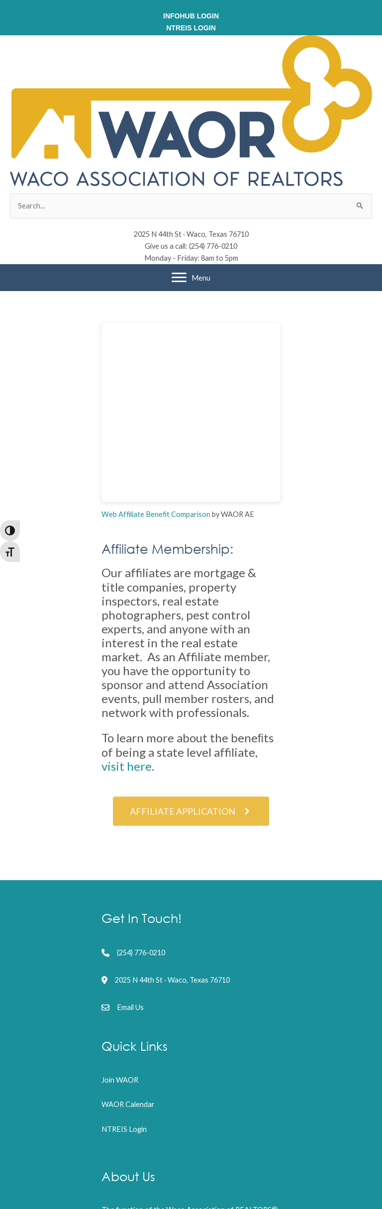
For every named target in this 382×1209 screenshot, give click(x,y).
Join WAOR (119, 1080)
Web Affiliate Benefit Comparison (155, 514)
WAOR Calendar (128, 1104)
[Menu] (191, 277)
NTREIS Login (124, 1129)
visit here (126, 766)
